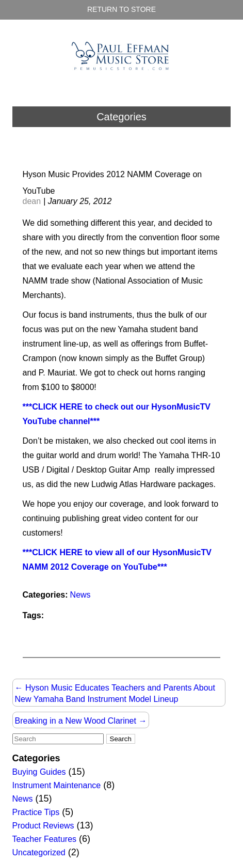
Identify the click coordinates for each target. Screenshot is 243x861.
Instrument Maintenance (56, 785)
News (80, 594)
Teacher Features (44, 839)
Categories (121, 116)
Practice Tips (36, 812)
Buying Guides (39, 772)
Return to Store (121, 9)
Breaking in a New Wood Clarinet (81, 720)
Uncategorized (39, 852)
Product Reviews (43, 825)
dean (32, 201)
